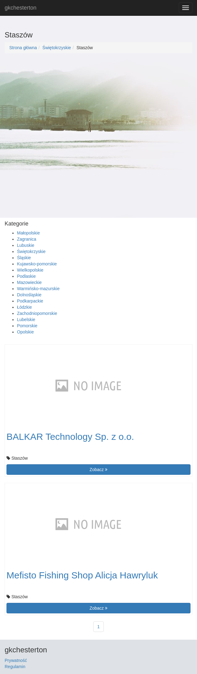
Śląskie (24, 257)
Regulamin (15, 666)
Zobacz (98, 469)
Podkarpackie (30, 300)
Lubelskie (26, 319)
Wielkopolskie (30, 270)
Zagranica (26, 239)
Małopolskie (28, 232)
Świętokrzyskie (56, 47)
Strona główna (23, 47)
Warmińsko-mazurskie (38, 288)
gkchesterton (20, 8)
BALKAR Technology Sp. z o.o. (70, 436)
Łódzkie (24, 307)
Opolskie (25, 331)
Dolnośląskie (29, 294)
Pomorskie (27, 325)
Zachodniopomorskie (37, 313)
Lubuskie (25, 245)
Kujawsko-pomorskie (37, 263)
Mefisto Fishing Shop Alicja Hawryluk (82, 575)
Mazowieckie (29, 282)
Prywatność (16, 660)
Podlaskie (26, 276)
